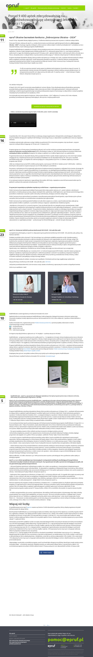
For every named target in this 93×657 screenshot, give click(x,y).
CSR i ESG (48, 262)
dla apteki (33, 8)
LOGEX (38, 350)
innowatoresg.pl (50, 356)
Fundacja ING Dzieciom (73, 349)
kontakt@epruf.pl (78, 646)
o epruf (27, 8)
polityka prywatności (15, 643)
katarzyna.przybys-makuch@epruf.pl (23, 302)
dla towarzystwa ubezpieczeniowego (48, 8)
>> (48, 625)
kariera (70, 8)
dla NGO (63, 8)
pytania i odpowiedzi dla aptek (17, 638)
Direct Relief (26, 349)
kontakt (75, 8)
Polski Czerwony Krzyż (60, 349)
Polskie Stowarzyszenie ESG (43, 322)
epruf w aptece (13, 636)
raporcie (29, 507)
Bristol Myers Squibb (29, 350)
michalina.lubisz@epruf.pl (58, 302)
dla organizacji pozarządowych (18, 642)
